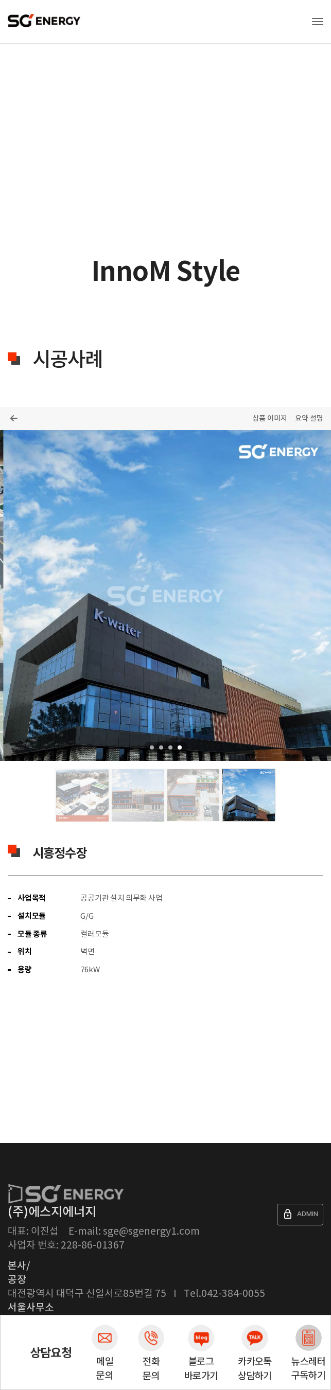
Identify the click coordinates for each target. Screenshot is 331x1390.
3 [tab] (170, 747)
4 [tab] (180, 747)
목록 (14, 418)
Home (14, 84)
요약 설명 (309, 418)
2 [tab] (161, 747)
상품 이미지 (269, 418)
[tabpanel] (165, 595)
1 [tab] (152, 747)
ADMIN (300, 1214)
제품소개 (48, 84)
